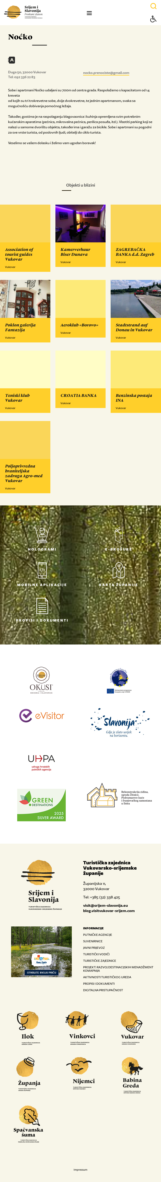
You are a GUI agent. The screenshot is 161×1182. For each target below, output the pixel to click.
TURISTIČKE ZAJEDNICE (99, 961)
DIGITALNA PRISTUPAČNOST (103, 990)
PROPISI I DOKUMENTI (99, 984)
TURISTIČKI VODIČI (96, 954)
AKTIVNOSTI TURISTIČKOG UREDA (107, 977)
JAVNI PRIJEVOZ (94, 948)
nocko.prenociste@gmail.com (106, 72)
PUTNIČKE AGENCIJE (97, 935)
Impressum (80, 1169)
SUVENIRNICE (93, 941)
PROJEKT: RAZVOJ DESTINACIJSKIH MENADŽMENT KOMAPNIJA (118, 969)
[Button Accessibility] (153, 26)
